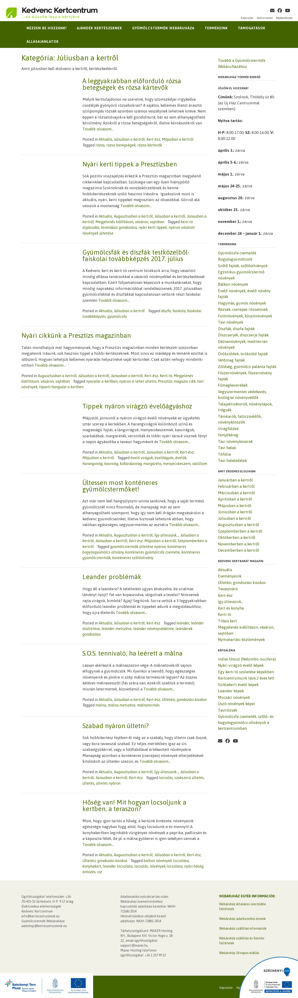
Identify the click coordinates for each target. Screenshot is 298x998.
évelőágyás (164, 458)
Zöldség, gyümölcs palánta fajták (247, 366)
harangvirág (92, 463)
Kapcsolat (247, 18)
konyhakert (91, 864)
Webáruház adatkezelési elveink (242, 917)
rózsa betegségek (121, 145)
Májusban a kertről (177, 139)
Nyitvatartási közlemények (241, 639)
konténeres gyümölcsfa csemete (152, 552)
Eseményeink (229, 576)
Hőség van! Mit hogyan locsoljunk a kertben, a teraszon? (134, 804)
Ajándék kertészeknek (99, 28)
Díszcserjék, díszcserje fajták (243, 335)
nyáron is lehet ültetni (137, 381)
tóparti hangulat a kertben (61, 387)
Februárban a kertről (236, 486)
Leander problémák (111, 576)
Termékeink (216, 28)
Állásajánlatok (43, 41)
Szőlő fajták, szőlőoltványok (243, 265)
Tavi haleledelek (232, 460)
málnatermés (148, 705)
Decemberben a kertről (238, 550)
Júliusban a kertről (129, 139)
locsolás (166, 776)
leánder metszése (117, 629)
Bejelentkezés (284, 18)
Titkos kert (227, 621)
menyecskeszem (177, 463)
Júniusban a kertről (127, 376)
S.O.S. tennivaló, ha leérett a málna (132, 653)
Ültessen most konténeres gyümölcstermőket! (120, 486)
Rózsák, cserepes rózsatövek (243, 309)
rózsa (100, 145)
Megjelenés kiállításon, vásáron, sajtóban (129, 222)
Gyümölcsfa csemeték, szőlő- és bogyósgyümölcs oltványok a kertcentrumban (246, 722)
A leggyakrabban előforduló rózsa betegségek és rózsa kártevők (131, 84)
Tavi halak (227, 447)
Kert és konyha (231, 608)
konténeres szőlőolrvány (132, 558)
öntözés (89, 870)
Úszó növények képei (236, 703)
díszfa (166, 311)
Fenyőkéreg (228, 435)
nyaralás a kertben (102, 381)
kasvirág (111, 463)
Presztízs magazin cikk (177, 381)
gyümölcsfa (117, 316)
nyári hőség (193, 864)
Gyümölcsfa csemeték (237, 253)
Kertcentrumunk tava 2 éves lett (246, 678)
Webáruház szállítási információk (243, 927)
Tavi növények (230, 322)
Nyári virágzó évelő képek (241, 665)
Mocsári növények (234, 697)
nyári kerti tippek (153, 227)
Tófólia (224, 454)
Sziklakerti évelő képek (238, 684)
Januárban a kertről (235, 480)
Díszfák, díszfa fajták (236, 328)
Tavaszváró (228, 589)
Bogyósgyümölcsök (235, 259)
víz (99, 870)
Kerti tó (166, 376)
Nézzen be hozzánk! (47, 28)
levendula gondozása (119, 227)
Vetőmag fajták (231, 360)
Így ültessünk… (231, 601)
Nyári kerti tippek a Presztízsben (129, 164)
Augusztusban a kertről (133, 216)
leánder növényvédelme (153, 629)
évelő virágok (141, 458)
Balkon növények (233, 284)
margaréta (152, 463)
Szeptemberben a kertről (240, 531)
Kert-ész (153, 139)
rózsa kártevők (149, 145)
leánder (182, 623)
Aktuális (105, 139)
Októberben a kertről (236, 537)
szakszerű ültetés (189, 776)
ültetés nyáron (108, 781)
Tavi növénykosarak (235, 441)
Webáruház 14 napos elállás (239, 951)
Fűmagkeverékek (233, 385)
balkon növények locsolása (166, 859)
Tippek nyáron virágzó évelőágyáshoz (137, 406)
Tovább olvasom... (98, 129)
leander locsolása (118, 864)
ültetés (88, 781)
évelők (180, 458)
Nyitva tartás (265, 18)
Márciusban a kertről (236, 493)
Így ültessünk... (166, 535)
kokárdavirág (131, 463)
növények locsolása (166, 864)
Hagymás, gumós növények (242, 303)
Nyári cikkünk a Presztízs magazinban (76, 335)
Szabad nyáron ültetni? (115, 724)
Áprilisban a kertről (235, 499)
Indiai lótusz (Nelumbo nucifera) (247, 659)
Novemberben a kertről (238, 544)
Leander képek (231, 691)
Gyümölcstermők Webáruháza (163, 28)
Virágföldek (228, 428)
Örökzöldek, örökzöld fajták (243, 353)
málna (100, 705)
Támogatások (251, 28)
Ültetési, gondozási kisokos (184, 699)
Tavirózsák (227, 710)
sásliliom (199, 463)
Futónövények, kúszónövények (245, 316)
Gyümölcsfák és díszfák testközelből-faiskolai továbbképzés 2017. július (136, 255)
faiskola (179, 311)
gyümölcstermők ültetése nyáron (138, 546)
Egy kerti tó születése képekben (246, 672)
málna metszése (121, 705)
